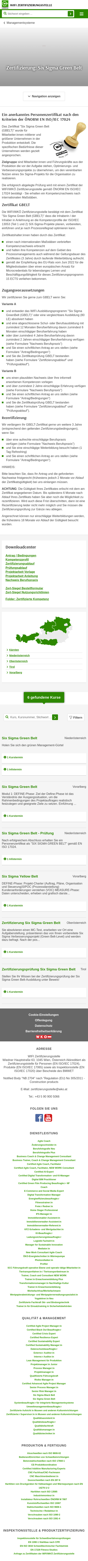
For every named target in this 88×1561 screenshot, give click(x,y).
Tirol (12, 666)
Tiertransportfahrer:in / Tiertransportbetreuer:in (44, 1271)
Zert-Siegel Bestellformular (24, 588)
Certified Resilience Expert (44, 1337)
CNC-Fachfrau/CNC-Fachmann (44, 1472)
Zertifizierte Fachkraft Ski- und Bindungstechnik (44, 1302)
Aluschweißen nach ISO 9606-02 (44, 1453)
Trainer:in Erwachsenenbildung (44, 1287)
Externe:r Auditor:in (44, 1353)
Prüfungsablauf (16, 567)
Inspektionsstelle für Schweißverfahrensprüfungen (44, 1538)
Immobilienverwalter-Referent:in (44, 1225)
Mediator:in (44, 1248)
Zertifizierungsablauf (20, 563)
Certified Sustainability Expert (44, 1341)
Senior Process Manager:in (44, 1387)
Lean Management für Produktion (44, 1360)
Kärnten (14, 649)
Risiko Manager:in (43, 1379)
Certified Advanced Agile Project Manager (44, 1383)
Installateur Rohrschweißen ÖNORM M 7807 (44, 1499)
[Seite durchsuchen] (38, 13)
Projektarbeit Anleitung (22, 576)
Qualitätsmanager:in (44, 1429)
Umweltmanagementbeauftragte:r (44, 1406)
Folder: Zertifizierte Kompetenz (27, 599)
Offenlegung (43, 1020)
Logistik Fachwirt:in (44, 1241)
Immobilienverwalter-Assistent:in (44, 1221)
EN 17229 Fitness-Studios (44, 1550)
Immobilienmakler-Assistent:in (44, 1218)
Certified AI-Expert (44, 1172)
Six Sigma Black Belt (44, 1395)
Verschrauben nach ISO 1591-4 (44, 1518)
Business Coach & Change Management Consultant (44, 1156)
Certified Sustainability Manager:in (44, 1345)
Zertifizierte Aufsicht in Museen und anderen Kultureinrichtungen (44, 1410)
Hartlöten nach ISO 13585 (44, 1491)
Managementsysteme (21, 22)
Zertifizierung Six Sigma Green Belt (31, 923)
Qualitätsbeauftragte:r (43, 1422)
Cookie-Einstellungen (44, 1014)
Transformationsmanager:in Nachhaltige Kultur (44, 1283)
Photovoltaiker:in (44, 1260)
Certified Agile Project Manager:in (44, 1326)
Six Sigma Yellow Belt (20, 876)
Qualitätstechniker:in (44, 1433)
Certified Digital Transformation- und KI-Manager (43, 1175)
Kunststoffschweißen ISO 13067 (44, 1503)
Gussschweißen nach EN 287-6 (44, 1480)
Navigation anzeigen (44, 96)
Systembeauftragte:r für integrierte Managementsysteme (44, 1403)
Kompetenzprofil (17, 559)
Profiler (44, 1264)
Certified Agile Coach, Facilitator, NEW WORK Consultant (44, 1168)
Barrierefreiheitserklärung (44, 1031)
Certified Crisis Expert (44, 1333)
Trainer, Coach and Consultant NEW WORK (44, 1275)
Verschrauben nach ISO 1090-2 (44, 1514)
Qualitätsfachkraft (44, 1426)
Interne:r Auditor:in (44, 1356)
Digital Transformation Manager (44, 1195)
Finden (70, 13)
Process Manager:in (44, 1368)
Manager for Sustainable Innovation (44, 1244)
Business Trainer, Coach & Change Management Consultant (44, 1160)
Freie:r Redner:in (44, 1206)
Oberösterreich (18, 661)
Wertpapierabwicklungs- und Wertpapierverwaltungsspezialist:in (44, 1294)
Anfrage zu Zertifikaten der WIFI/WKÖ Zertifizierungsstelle (44, 1553)
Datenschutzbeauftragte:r (44, 1349)
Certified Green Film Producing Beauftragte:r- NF (44, 1183)
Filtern (75, 717)
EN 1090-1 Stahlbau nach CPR (44, 1542)
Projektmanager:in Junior (44, 1364)
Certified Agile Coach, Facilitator (44, 1164)
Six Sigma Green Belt (19, 738)
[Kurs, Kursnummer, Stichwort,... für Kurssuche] (31, 717)
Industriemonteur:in (44, 1495)
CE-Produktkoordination (44, 1465)
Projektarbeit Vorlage (20, 571)
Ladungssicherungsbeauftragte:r (44, 1237)
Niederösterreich (19, 655)
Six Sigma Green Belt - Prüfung (28, 833)
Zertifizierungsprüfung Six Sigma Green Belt (38, 969)
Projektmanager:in (44, 1372)
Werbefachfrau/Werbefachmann (44, 1291)
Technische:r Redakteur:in (44, 1511)
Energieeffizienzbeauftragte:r (44, 1198)
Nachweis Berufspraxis (22, 580)
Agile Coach (44, 1141)
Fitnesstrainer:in (44, 1202)
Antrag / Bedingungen (21, 555)
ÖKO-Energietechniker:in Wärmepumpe (44, 1256)
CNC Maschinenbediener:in (44, 1476)
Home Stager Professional (44, 1210)
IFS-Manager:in (44, 1214)
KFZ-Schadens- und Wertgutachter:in (44, 1229)
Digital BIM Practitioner (44, 1179)
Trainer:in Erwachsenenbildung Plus (44, 1279)
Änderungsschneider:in (44, 1145)
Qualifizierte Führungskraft (44, 1376)
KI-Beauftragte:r (44, 1233)
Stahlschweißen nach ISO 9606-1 (44, 1507)
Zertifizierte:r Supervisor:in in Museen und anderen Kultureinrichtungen (44, 1414)
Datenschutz (43, 1025)
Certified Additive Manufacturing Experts (44, 1468)
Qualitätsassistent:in (44, 1418)
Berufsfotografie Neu (44, 1148)
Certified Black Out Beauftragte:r (44, 1330)
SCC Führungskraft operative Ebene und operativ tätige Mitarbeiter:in (44, 1268)
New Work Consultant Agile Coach (44, 1252)
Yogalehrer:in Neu (44, 1298)
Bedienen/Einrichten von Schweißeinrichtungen (44, 1457)
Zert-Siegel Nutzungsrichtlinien (27, 592)
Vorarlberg (15, 672)
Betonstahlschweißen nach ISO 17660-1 (44, 1461)
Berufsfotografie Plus (44, 1152)
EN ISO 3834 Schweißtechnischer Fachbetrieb (44, 1546)
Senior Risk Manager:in (44, 1391)
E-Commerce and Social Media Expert (44, 1191)
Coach (44, 1187)
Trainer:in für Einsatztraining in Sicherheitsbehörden (44, 1306)
